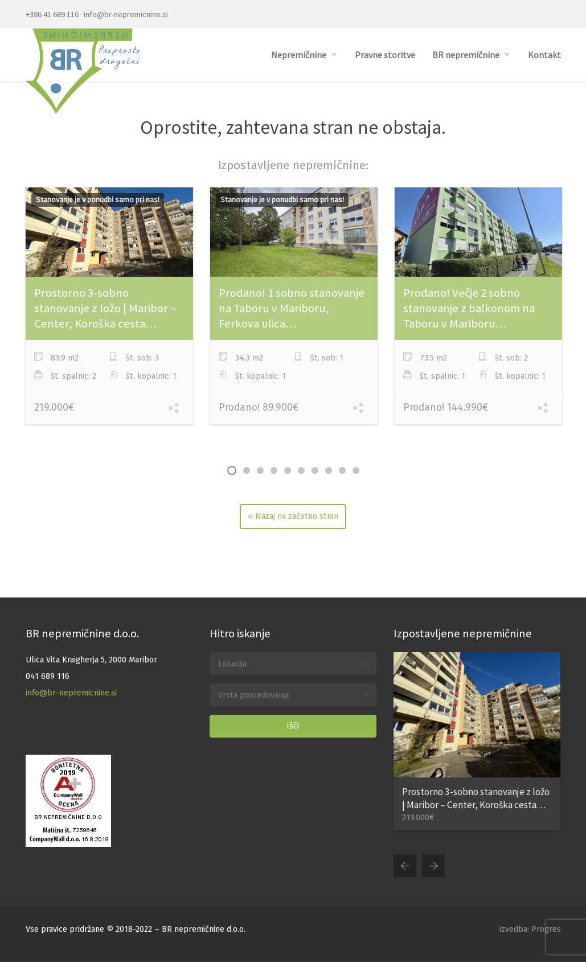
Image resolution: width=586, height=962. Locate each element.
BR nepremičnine (465, 54)
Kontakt (544, 54)
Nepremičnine (298, 54)
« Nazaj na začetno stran (293, 516)
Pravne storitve (385, 54)
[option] (109, 307)
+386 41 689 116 (52, 14)
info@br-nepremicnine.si (126, 14)
